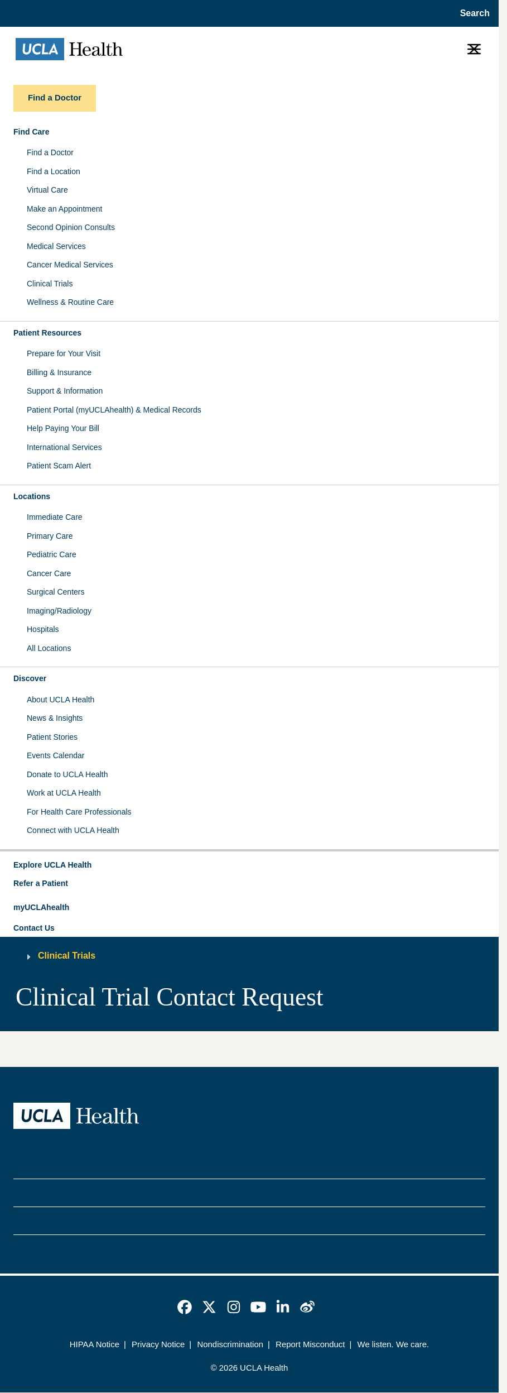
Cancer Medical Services (70, 264)
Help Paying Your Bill (63, 428)
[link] (185, 1307)
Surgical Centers (56, 591)
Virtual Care (47, 189)
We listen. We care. (393, 1344)
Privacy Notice (158, 1344)
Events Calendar (56, 755)
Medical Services (56, 246)
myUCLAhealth (41, 907)
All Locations (49, 648)
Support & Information (65, 390)
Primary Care (50, 536)
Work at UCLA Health (64, 792)
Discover (29, 678)
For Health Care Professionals (79, 811)
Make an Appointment (64, 208)
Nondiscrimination (230, 1344)
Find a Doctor (50, 152)
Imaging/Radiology (59, 610)
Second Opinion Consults (71, 227)
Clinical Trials (50, 283)
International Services (64, 447)
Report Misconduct (310, 1344)
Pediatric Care (51, 554)
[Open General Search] (471, 13)
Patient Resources (47, 332)
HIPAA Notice (94, 1344)
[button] (249, 865)
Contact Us (34, 927)
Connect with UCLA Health (73, 830)
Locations (31, 496)
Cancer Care (49, 573)
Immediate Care (55, 517)
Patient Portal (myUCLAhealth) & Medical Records (114, 409)
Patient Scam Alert (59, 465)
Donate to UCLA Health (67, 774)
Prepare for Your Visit (63, 353)
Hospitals (43, 629)
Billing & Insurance (59, 372)
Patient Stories (52, 737)
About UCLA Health (60, 699)
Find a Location (53, 171)
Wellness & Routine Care (70, 302)
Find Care (31, 131)
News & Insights (55, 718)
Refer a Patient (40, 883)
